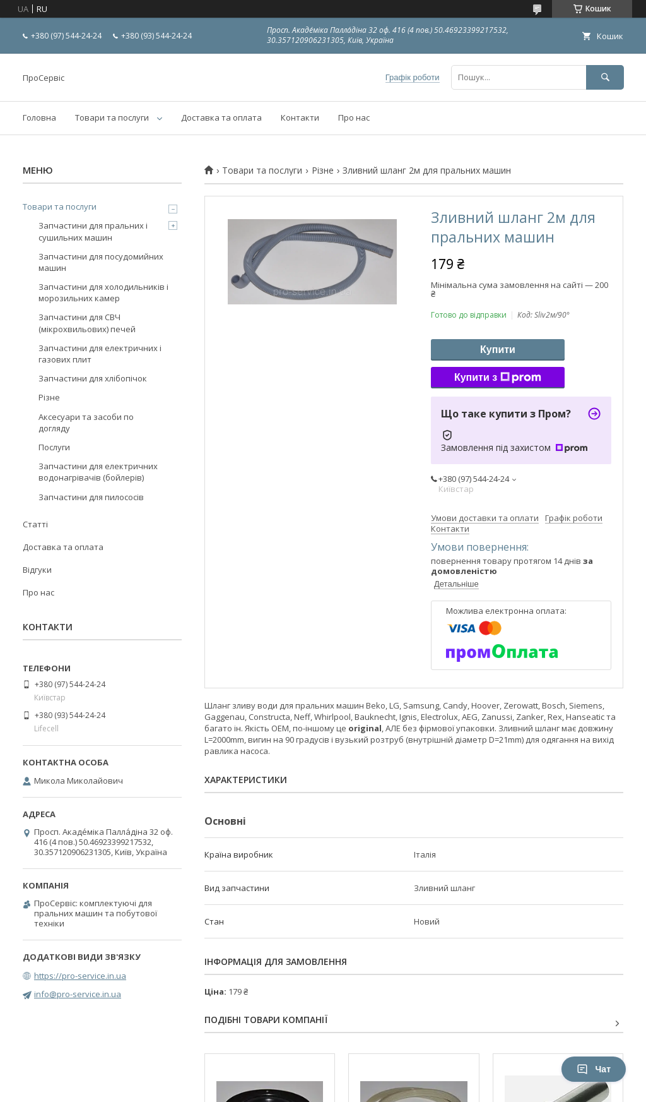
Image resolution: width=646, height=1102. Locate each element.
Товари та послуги (112, 117)
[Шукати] (605, 77)
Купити (497, 349)
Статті (35, 524)
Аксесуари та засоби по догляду (86, 422)
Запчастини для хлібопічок (92, 378)
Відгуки (37, 569)
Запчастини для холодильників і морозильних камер (103, 292)
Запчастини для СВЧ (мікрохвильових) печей (87, 322)
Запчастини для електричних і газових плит (100, 353)
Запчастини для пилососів (91, 497)
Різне (323, 170)
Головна (39, 117)
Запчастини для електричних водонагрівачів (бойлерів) (98, 471)
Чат (594, 1069)
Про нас (354, 117)
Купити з (497, 377)
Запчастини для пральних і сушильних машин (93, 231)
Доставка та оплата (221, 117)
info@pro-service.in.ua (77, 994)
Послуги (54, 447)
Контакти (300, 117)
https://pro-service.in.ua (80, 976)
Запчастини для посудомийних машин (100, 262)
